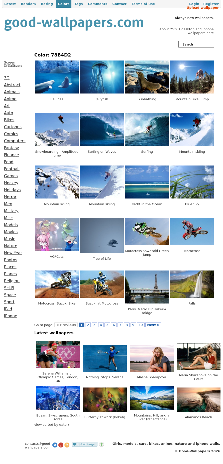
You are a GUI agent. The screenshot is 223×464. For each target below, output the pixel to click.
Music (9, 239)
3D (7, 78)
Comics (11, 134)
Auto (8, 113)
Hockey (11, 183)
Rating (47, 4)
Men (8, 204)
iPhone (10, 316)
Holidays (12, 190)
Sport (9, 302)
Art (7, 106)
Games (11, 176)
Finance (11, 155)
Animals (12, 92)
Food (8, 162)
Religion (12, 281)
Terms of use (143, 4)
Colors (63, 4)
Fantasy (11, 148)
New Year (13, 253)
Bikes (9, 120)
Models (11, 225)
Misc (8, 218)
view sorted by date (52, 424)
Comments (97, 4)
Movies (11, 232)
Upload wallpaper (203, 8)
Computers (15, 141)
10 (141, 325)
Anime (10, 99)
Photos (10, 260)
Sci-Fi (9, 288)
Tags (78, 4)
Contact (119, 4)
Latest (10, 4)
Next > (153, 325)
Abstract (12, 85)
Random (28, 4)
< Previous (66, 325)
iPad (8, 309)
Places (10, 267)
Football (12, 169)
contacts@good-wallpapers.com (38, 445)
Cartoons (13, 127)
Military (11, 211)
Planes (10, 274)
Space (10, 295)
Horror (10, 197)
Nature (10, 246)
